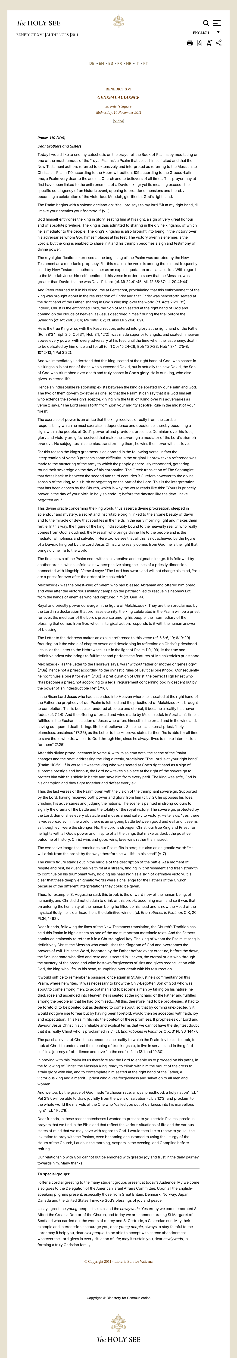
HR (128, 63)
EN (101, 63)
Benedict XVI (30, 34)
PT (145, 63)
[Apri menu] (216, 23)
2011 (74, 34)
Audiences (58, 34)
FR (119, 63)
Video (118, 121)
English (203, 34)
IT (137, 63)
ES (110, 63)
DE (91, 63)
